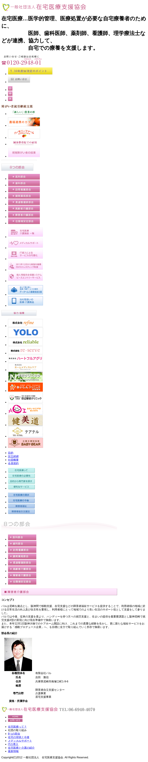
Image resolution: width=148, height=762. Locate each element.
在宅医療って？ (17, 726)
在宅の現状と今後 (18, 737)
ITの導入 (13, 744)
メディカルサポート (20, 740)
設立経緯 (13, 456)
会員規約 (13, 463)
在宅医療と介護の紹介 (21, 747)
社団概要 (13, 459)
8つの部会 (14, 733)
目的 (10, 452)
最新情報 (13, 751)
